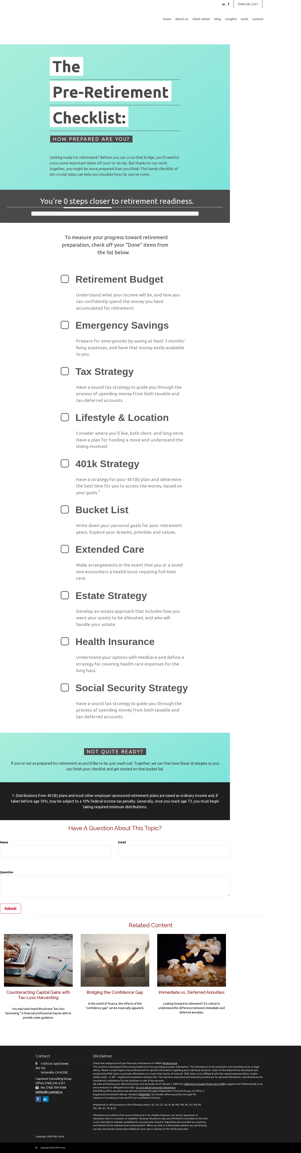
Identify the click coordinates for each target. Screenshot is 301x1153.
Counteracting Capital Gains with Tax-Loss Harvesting (38, 994)
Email (122, 842)
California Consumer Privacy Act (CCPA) (205, 1084)
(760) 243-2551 (248, 4)
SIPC (148, 1094)
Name (4, 842)
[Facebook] (228, 4)
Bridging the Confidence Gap (115, 992)
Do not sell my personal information (156, 1087)
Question (6, 872)
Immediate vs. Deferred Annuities (191, 994)
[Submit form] (10, 909)
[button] (181, 19)
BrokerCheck (170, 1063)
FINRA (141, 1094)
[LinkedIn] (223, 4)
